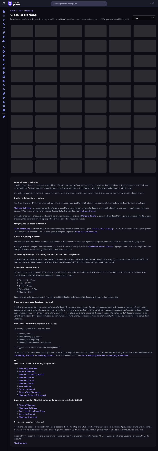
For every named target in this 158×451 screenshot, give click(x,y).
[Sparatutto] (3, 89)
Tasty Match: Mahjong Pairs (32, 411)
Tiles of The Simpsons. (86, 231)
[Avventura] (3, 51)
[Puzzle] (3, 81)
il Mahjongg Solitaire (24, 355)
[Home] (3, 11)
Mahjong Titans (88, 216)
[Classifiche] (3, 41)
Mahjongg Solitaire (28, 368)
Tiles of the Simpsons (29, 392)
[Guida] (3, 68)
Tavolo (20, 11)
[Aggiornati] (3, 28)
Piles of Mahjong (22, 228)
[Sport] (3, 93)
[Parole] (3, 77)
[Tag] (3, 117)
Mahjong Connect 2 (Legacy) (32, 395)
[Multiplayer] (3, 37)
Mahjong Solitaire (22, 208)
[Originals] (3, 32)
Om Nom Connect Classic (100, 246)
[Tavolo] (3, 102)
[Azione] (3, 56)
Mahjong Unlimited (28, 417)
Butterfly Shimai (27, 389)
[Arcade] (3, 47)
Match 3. (96, 228)
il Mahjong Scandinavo (118, 355)
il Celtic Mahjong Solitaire (92, 355)
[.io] (3, 72)
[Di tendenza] (3, 24)
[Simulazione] (3, 85)
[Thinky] (3, 106)
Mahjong (29, 11)
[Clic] (3, 64)
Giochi (13, 11)
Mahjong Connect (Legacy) (31, 374)
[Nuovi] (3, 20)
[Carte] (3, 60)
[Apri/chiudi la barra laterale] (4, 4)
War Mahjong (106, 228)
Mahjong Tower (26, 383)
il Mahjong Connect (45, 355)
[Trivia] (3, 110)
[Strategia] (3, 98)
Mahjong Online (87, 211)
